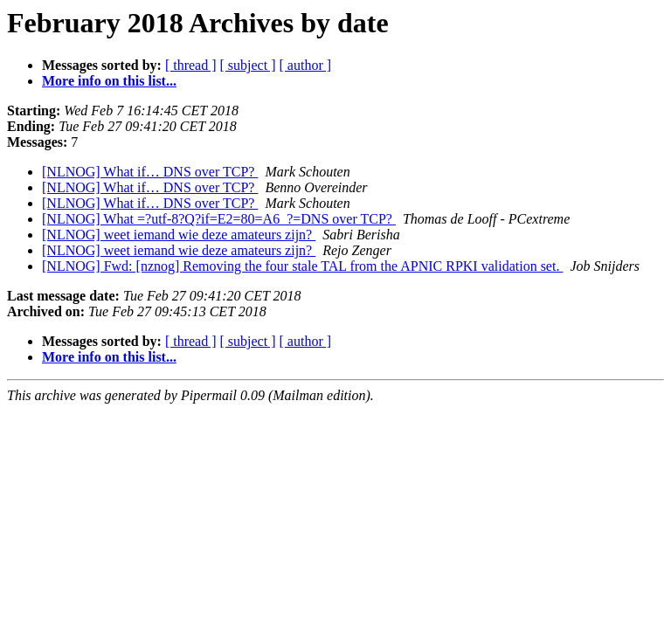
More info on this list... (109, 80)
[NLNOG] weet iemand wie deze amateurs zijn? (178, 234)
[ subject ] (248, 65)
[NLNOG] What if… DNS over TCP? (150, 171)
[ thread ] (191, 65)
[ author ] (306, 65)
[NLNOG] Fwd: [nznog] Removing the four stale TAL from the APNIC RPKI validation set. (302, 266)
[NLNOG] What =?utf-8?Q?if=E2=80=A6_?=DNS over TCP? (219, 218)
